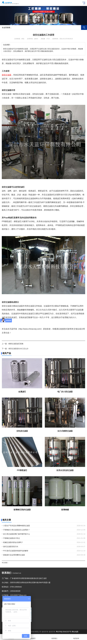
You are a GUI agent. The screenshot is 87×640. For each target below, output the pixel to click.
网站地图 (75, 632)
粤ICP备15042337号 (63, 632)
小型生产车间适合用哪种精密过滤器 (16, 526)
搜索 (84, 27)
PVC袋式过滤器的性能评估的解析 (15, 551)
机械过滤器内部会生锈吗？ (13, 542)
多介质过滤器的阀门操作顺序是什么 (16, 534)
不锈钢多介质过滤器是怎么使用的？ (16, 530)
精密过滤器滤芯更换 (15, 344)
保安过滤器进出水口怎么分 (18, 349)
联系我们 (54, 637)
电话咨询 (76, 637)
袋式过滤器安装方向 (10, 546)
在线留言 (33, 637)
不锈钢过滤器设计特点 (11, 538)
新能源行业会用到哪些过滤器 (14, 555)
